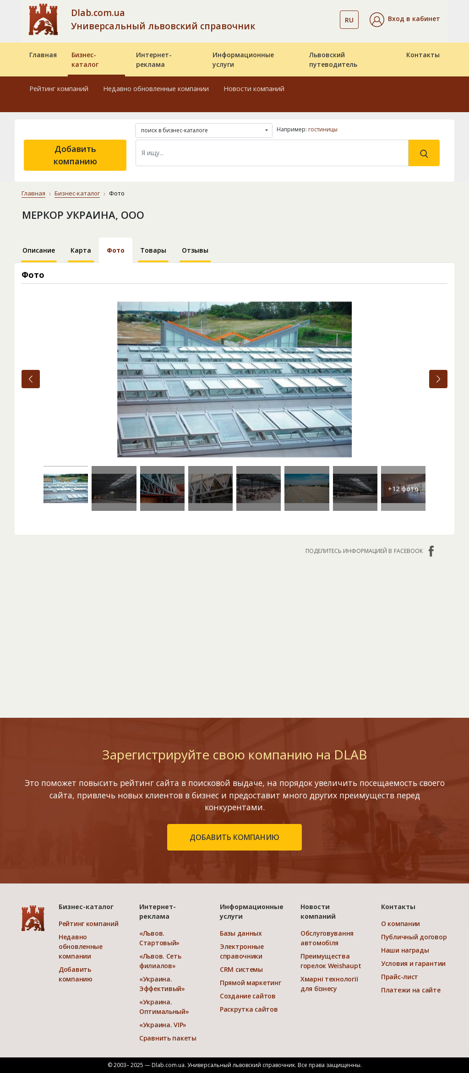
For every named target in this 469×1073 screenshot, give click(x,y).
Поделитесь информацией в (370, 551)
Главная (43, 54)
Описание (38, 250)
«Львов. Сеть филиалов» (160, 961)
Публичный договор (414, 936)
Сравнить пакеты (167, 1038)
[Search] (272, 153)
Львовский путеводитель (333, 59)
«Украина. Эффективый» (162, 984)
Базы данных (241, 933)
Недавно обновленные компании (156, 88)
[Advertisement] (234, 632)
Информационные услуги (243, 59)
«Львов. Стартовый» (159, 938)
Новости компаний (254, 88)
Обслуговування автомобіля (327, 938)
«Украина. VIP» (162, 1024)
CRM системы (241, 969)
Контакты (423, 54)
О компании (400, 923)
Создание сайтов (248, 996)
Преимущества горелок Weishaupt (330, 961)
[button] (405, 20)
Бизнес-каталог (84, 59)
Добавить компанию (75, 155)
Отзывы (195, 250)
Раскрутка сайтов (249, 1009)
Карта (81, 250)
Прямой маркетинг (250, 982)
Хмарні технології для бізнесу (329, 984)
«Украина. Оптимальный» (164, 1006)
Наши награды (405, 950)
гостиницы (323, 129)
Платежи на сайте (411, 990)
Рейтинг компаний (58, 88)
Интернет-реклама (154, 59)
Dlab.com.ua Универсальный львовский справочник (163, 19)
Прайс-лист (399, 976)
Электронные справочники (242, 951)
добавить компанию (234, 837)
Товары (153, 250)
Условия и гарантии (413, 963)
